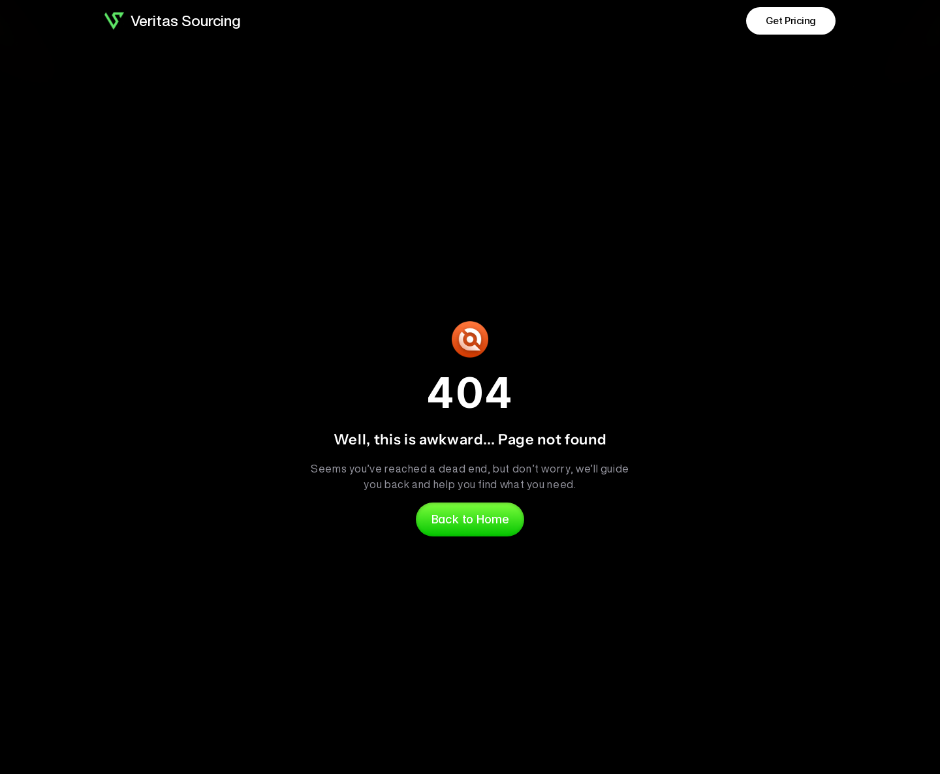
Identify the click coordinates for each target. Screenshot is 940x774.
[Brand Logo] (114, 21)
